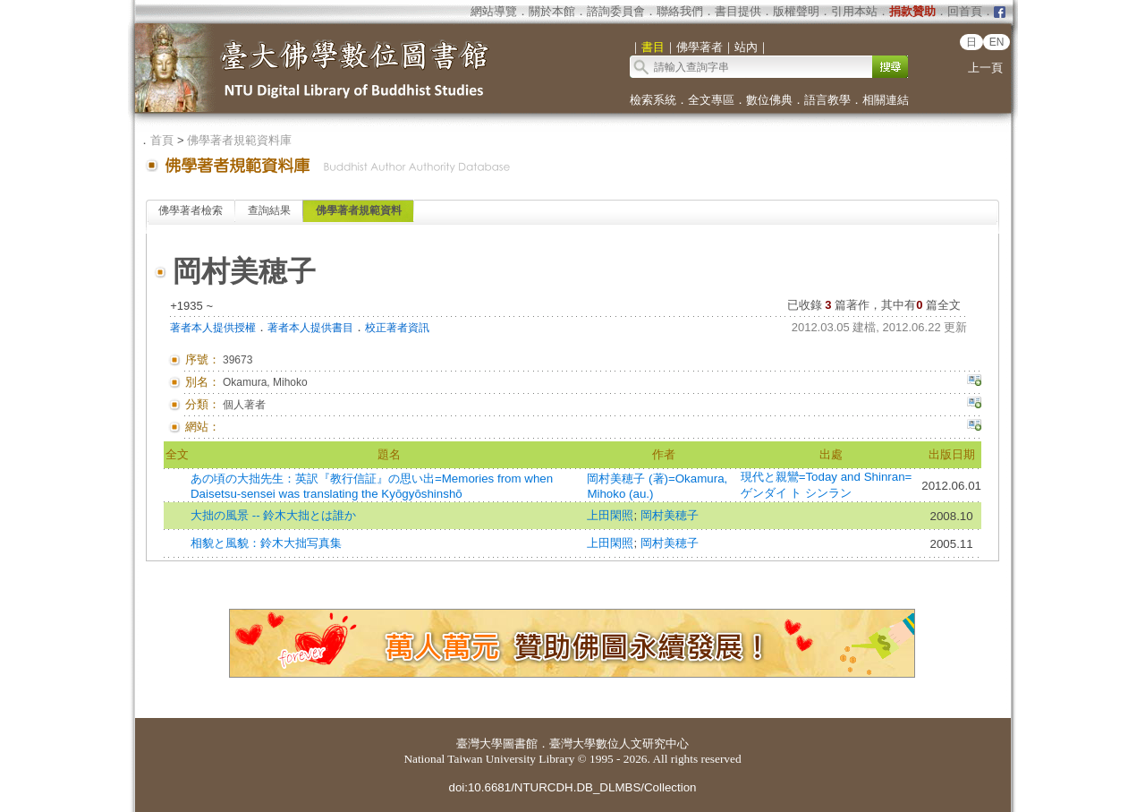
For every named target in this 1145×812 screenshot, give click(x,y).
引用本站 (854, 11)
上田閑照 (610, 515)
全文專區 (711, 100)
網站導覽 (494, 11)
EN (997, 42)
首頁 (162, 140)
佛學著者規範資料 (359, 210)
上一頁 (985, 67)
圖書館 (520, 743)
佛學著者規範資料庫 (239, 140)
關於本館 (552, 11)
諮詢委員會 (616, 11)
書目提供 (738, 11)
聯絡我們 (680, 11)
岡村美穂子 (669, 515)
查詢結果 (269, 210)
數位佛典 (769, 100)
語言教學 (827, 100)
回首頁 (964, 11)
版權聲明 (796, 11)
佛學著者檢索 (190, 210)
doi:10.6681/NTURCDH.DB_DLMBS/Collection (572, 787)
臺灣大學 (479, 743)
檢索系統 (653, 100)
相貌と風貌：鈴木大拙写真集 (266, 543)
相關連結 (885, 100)
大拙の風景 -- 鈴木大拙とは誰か (273, 515)
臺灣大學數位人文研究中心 (619, 743)
